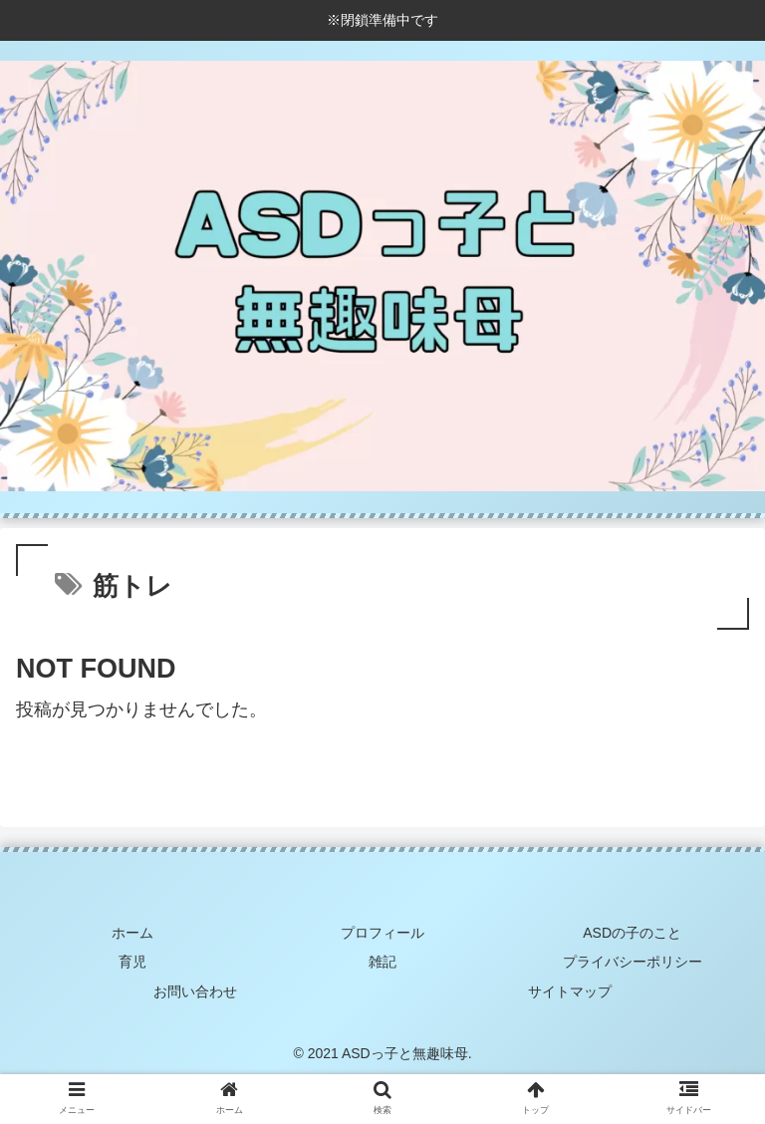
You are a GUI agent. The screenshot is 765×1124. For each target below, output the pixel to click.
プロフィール (382, 933)
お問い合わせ (195, 991)
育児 (132, 962)
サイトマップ (570, 991)
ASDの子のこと (632, 933)
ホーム (132, 933)
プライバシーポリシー (632, 962)
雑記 (382, 962)
